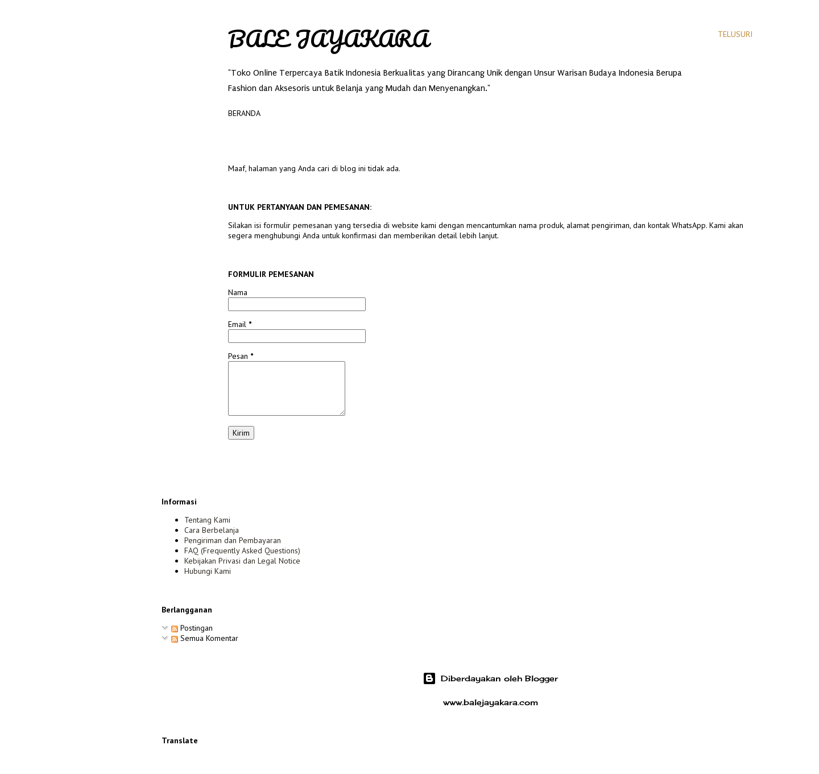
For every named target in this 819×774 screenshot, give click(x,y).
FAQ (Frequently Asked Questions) (242, 550)
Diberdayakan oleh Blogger (490, 678)
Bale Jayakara (328, 38)
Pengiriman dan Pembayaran (232, 540)
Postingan (192, 628)
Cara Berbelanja (211, 530)
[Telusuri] (735, 34)
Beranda (244, 113)
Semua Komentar (204, 638)
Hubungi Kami (207, 571)
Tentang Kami (207, 520)
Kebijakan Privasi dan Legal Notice (242, 561)
